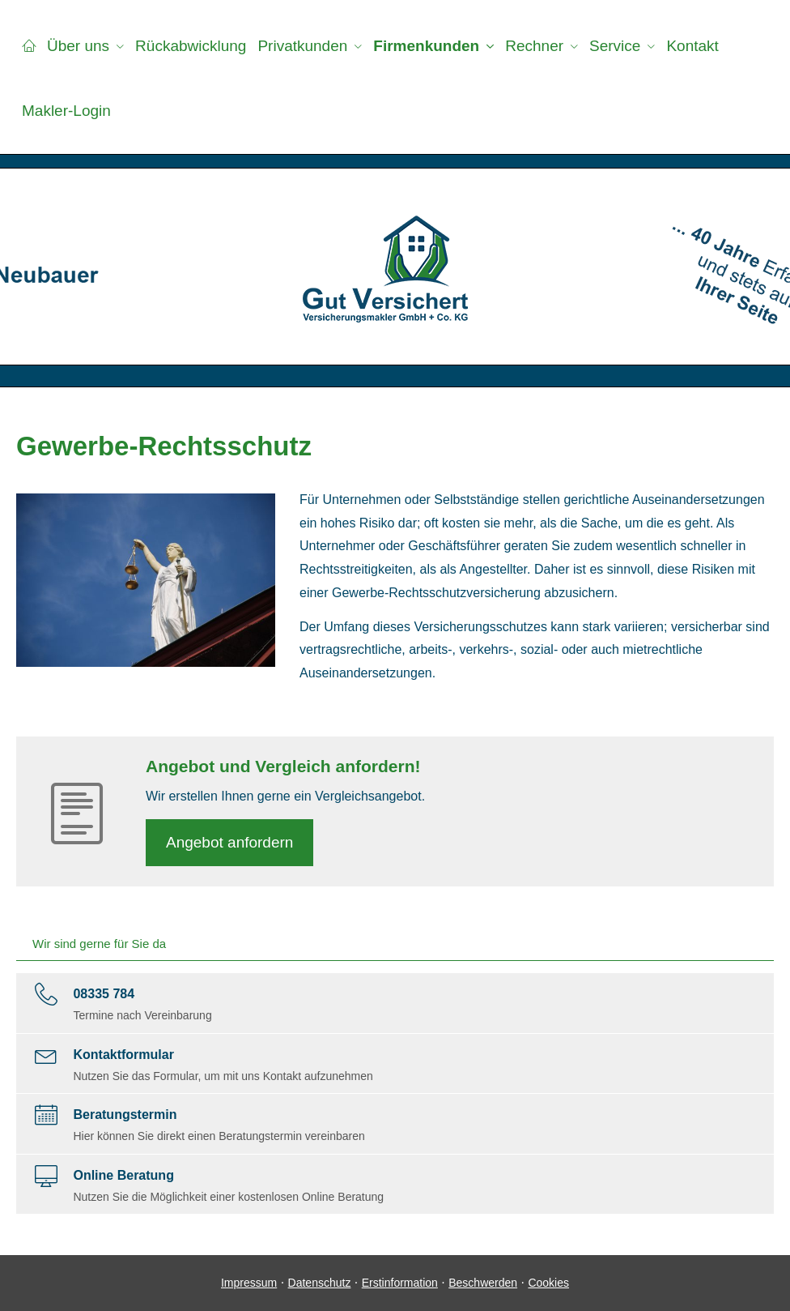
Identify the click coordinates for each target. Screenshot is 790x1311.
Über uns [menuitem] (78, 45)
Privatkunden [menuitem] (302, 45)
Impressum (249, 1282)
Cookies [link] (548, 1282)
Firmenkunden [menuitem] (426, 45)
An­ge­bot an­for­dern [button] (229, 842)
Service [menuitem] (614, 45)
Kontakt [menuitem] (692, 45)
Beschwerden (482, 1282)
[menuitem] (28, 45)
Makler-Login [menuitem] (66, 110)
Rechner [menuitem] (534, 45)
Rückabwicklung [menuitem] (190, 45)
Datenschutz (319, 1282)
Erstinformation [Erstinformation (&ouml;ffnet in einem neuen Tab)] (400, 1282)
